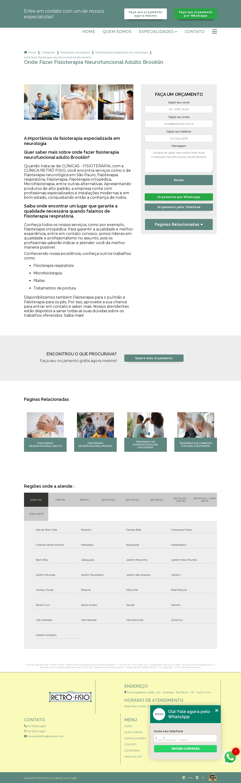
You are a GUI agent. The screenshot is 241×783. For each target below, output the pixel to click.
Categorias (48, 52)
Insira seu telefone (168, 731)
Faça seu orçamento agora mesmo (145, 13)
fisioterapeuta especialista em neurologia (122, 52)
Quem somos (117, 32)
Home (88, 32)
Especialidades (156, 32)
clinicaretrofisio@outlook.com (44, 736)
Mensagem (179, 146)
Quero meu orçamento (154, 358)
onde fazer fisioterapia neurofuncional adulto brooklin (58, 57)
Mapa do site (133, 756)
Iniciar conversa (186, 748)
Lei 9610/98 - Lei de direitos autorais (180, 667)
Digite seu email (179, 117)
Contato (195, 32)
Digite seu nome (178, 102)
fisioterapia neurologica (75, 52)
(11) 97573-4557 (35, 726)
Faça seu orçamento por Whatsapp (196, 13)
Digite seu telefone (179, 131)
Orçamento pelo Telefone (179, 207)
